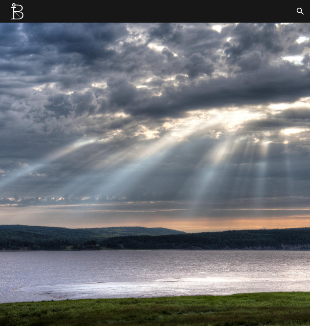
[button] (300, 11)
